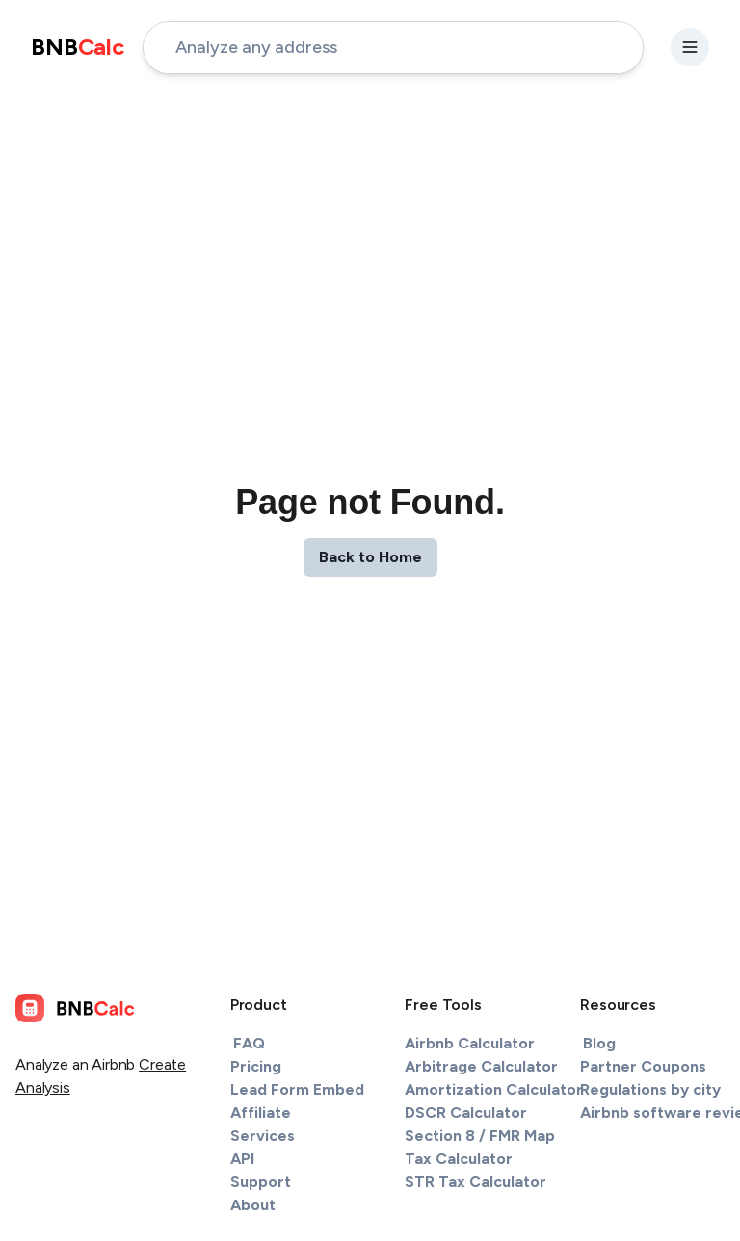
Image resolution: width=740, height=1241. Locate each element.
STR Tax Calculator (475, 1182)
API (242, 1159)
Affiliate (260, 1112)
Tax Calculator (459, 1159)
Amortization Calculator (494, 1089)
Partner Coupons (643, 1066)
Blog (599, 1043)
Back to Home (370, 557)
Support (260, 1182)
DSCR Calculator (466, 1112)
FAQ (249, 1043)
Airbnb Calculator (470, 1043)
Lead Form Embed (297, 1089)
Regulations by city (650, 1089)
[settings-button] (690, 47)
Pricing (255, 1066)
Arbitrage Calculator (481, 1066)
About (253, 1205)
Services (262, 1135)
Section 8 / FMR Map (480, 1135)
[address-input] (393, 47)
